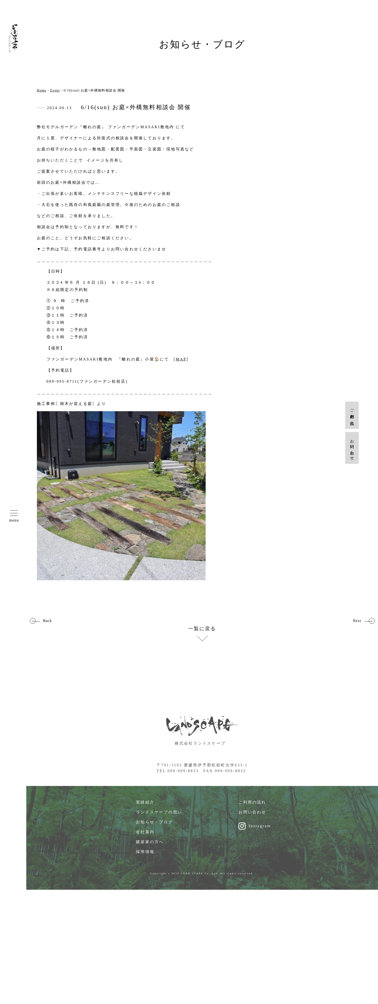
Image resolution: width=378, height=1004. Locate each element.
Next (357, 621)
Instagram (260, 831)
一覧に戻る (202, 628)
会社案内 (145, 837)
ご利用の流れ (252, 807)
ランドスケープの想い (159, 817)
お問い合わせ (252, 817)
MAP (181, 359)
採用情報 (145, 857)
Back (47, 621)
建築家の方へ (150, 847)
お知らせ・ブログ (154, 827)
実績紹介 (145, 807)
